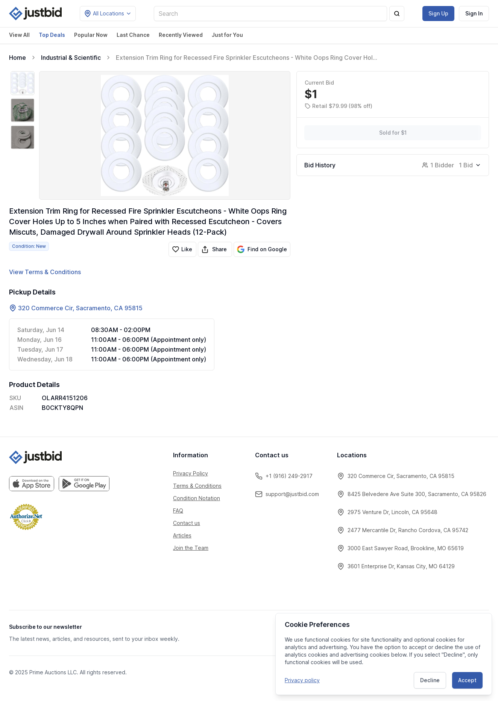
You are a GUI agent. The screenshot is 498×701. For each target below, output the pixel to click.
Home (17, 57)
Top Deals (52, 35)
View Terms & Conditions (45, 272)
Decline (430, 680)
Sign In (474, 13)
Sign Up (438, 13)
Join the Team (190, 548)
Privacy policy (302, 680)
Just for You (227, 35)
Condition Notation (196, 498)
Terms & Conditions (197, 486)
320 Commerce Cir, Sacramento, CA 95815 (80, 308)
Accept (467, 680)
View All (19, 35)
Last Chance (133, 35)
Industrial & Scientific (71, 57)
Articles (182, 535)
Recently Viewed (181, 35)
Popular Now (91, 35)
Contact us (186, 523)
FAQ (178, 510)
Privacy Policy (190, 473)
